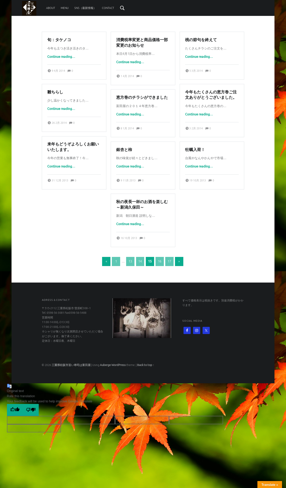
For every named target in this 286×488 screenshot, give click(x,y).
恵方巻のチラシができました (142, 97)
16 (159, 261)
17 (169, 261)
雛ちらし (55, 92)
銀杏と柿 (124, 149)
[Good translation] (15, 410)
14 (140, 261)
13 (130, 261)
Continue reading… (61, 56)
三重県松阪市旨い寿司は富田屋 (71, 365)
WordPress (118, 365)
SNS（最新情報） (85, 8)
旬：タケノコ (59, 40)
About (50, 8)
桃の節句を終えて (201, 40)
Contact (108, 8)
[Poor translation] (31, 410)
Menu (65, 8)
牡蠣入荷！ (195, 149)
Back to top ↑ (145, 365)
